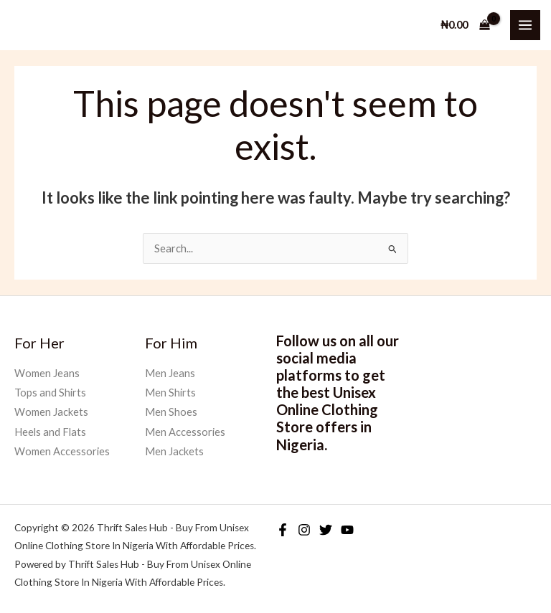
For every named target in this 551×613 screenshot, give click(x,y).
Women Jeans (47, 373)
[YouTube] (347, 529)
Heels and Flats (50, 432)
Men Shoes (171, 412)
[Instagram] (304, 529)
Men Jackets (174, 451)
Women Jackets (51, 412)
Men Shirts (170, 392)
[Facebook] (282, 529)
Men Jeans (170, 373)
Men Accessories (185, 432)
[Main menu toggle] (525, 25)
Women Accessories (62, 451)
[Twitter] (325, 529)
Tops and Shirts (50, 392)
